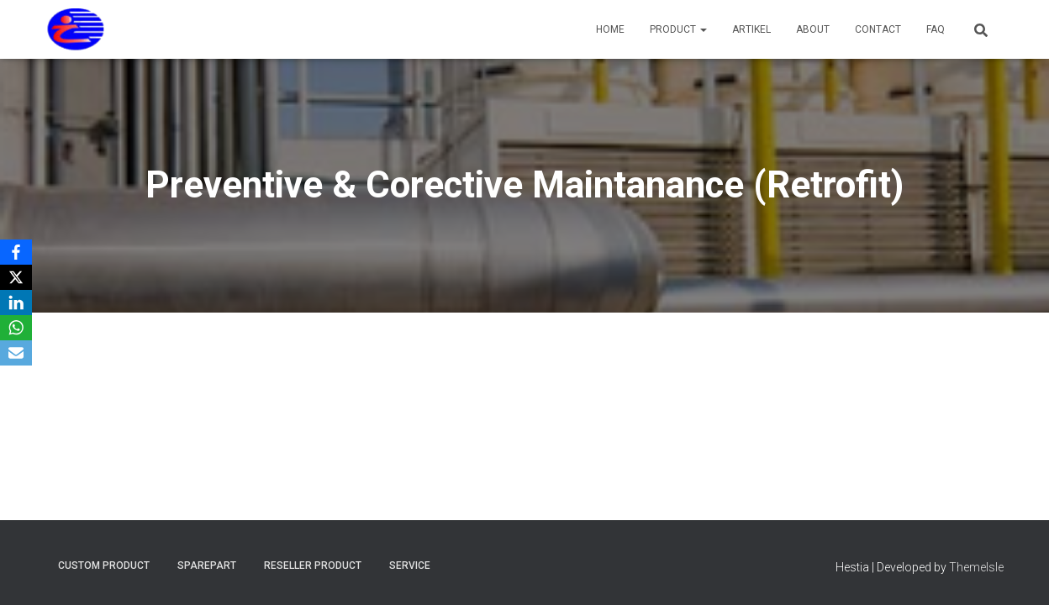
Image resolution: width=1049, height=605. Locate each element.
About (813, 29)
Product (678, 29)
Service (409, 565)
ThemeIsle (976, 567)
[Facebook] (16, 252)
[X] (16, 277)
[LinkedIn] (16, 302)
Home (610, 29)
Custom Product (104, 565)
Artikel (751, 29)
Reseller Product (312, 565)
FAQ (935, 29)
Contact (878, 29)
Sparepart (206, 565)
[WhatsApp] (16, 327)
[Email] (16, 353)
